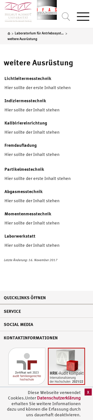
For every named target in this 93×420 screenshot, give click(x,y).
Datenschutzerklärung (59, 397)
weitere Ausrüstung (38, 62)
